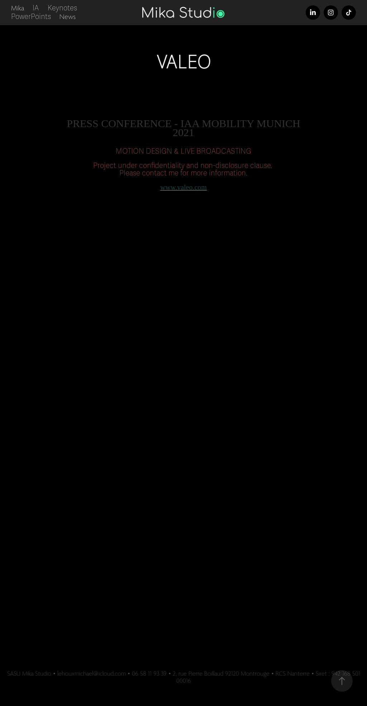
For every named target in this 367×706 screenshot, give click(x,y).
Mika (17, 8)
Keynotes (62, 8)
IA (36, 8)
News (67, 17)
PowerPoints (31, 16)
